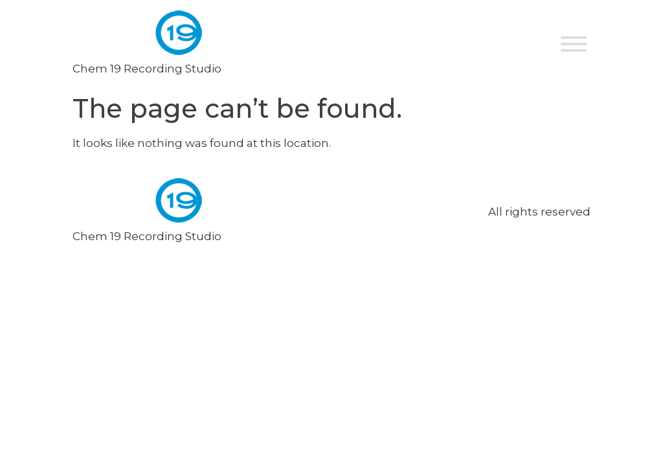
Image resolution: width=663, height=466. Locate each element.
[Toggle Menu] (574, 44)
